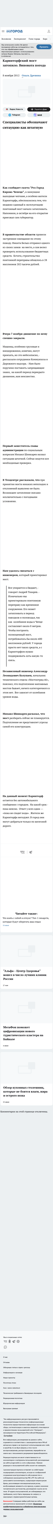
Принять (44, 47)
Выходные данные (10, 1408)
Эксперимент (20, 39)
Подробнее (8, 1435)
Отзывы (6, 1362)
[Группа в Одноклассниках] (9, 1341)
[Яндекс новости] (14, 109)
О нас (5, 1357)
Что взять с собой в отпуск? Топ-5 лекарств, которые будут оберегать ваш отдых (26, 922)
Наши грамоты (9, 1378)
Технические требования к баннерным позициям (22, 1393)
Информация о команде (12, 1372)
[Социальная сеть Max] (38, 115)
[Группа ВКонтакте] (5, 1341)
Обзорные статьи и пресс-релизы (16, 1367)
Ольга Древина (31, 75)
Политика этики (9, 1383)
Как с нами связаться (11, 1388)
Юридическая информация (14, 1403)
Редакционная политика (12, 1398)
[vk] (22, 852)
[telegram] (31, 852)
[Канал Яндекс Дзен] (38, 109)
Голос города (34, 39)
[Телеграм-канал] (14, 115)
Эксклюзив (6, 39)
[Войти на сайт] (49, 31)
